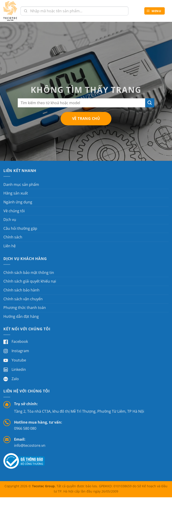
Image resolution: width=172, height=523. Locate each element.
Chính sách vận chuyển (23, 298)
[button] (154, 11)
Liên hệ (9, 245)
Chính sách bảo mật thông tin (28, 272)
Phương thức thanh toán (24, 307)
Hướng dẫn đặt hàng (21, 316)
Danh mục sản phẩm (21, 184)
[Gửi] (149, 102)
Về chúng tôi (14, 210)
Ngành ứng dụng (17, 202)
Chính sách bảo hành (21, 290)
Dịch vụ (9, 219)
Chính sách (12, 237)
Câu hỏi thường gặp (20, 228)
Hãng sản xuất (15, 193)
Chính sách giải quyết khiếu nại (29, 281)
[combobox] (74, 10)
